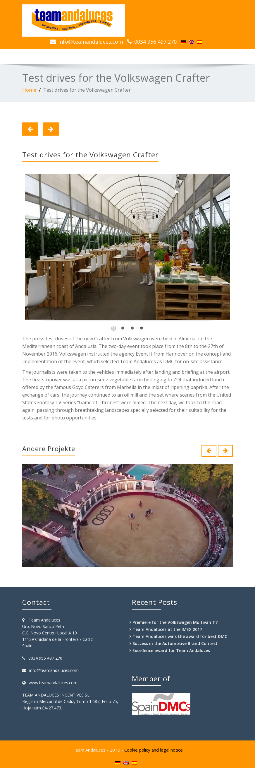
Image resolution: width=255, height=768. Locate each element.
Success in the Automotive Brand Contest (175, 643)
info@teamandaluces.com (90, 41)
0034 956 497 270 (155, 41)
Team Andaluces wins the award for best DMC (179, 636)
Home (29, 89)
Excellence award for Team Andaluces (171, 650)
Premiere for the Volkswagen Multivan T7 (175, 622)
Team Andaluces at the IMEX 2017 (167, 629)
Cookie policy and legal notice (153, 750)
